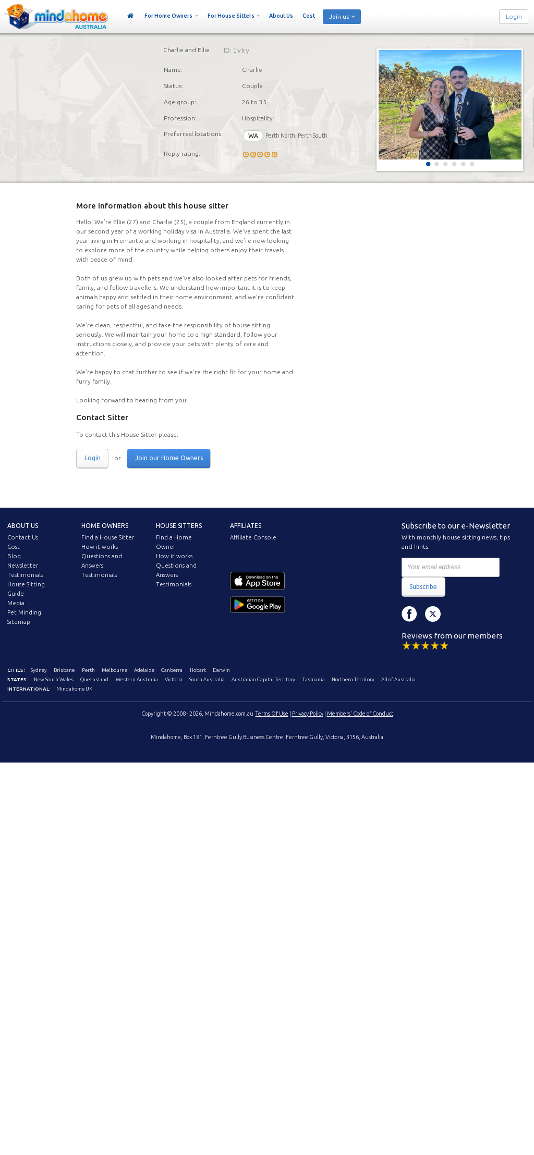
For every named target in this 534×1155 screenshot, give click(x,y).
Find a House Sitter (107, 537)
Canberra (172, 670)
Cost (308, 16)
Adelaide (144, 670)
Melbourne (114, 670)
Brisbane (64, 670)
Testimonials (25, 575)
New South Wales (54, 679)
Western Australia (137, 679)
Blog (14, 556)
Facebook (409, 614)
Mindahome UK (74, 689)
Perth (88, 670)
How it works (99, 547)
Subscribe (423, 586)
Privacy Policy (307, 713)
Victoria (174, 679)
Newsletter (22, 565)
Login (514, 17)
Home (130, 16)
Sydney (39, 670)
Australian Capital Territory (263, 679)
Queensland (94, 679)
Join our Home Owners (169, 457)
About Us (281, 16)
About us (22, 525)
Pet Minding (24, 612)
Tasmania (313, 679)
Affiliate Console (253, 537)
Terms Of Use (272, 713)
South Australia (207, 679)
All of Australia (398, 679)
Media (16, 603)
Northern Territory (353, 679)
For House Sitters (231, 16)
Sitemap (18, 622)
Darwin (221, 670)
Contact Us (22, 537)
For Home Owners (168, 16)
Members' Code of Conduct (360, 713)
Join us (339, 17)
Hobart (198, 670)
